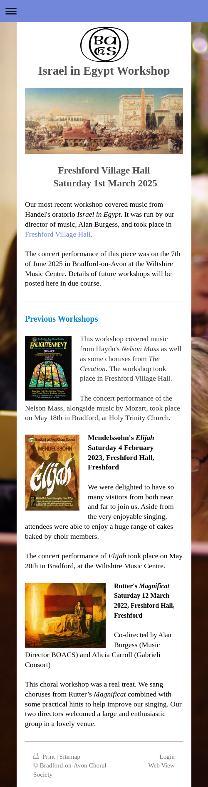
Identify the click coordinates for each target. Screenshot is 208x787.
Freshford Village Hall (58, 234)
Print (45, 756)
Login (167, 756)
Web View (161, 765)
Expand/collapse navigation (104, 11)
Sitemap (69, 756)
